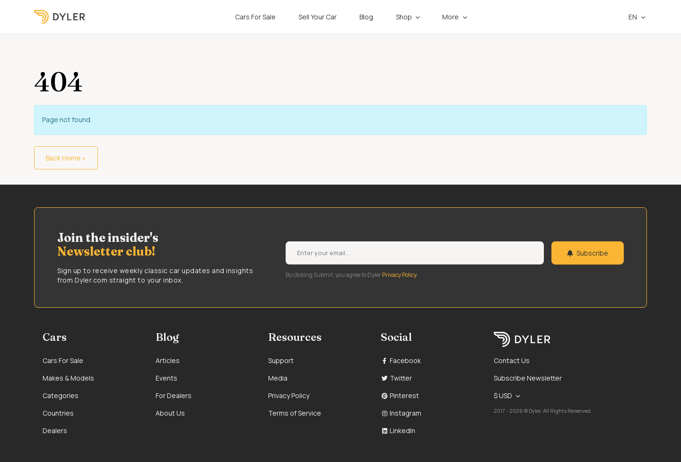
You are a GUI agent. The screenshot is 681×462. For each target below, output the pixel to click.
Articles (168, 360)
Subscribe (587, 253)
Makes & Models (68, 377)
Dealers (55, 430)
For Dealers (174, 395)
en (628, 16)
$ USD (503, 395)
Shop (404, 16)
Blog (366, 16)
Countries (58, 413)
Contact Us (512, 360)
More (450, 16)
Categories (61, 395)
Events (166, 377)
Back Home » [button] (66, 157)
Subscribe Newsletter (528, 377)
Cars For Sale (255, 16)
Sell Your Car (317, 16)
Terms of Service (294, 413)
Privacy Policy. (400, 274)
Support (281, 360)
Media (278, 377)
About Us (170, 413)
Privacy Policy (288, 395)
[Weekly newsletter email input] (415, 253)
